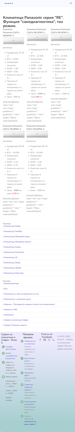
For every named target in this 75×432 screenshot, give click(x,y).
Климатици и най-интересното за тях (21, 294)
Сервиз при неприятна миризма (28, 387)
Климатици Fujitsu (12, 247)
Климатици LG (11, 257)
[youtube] (44, 340)
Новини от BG (10, 309)
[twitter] (49, 340)
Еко (6, 288)
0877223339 (11, 349)
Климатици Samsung (13, 273)
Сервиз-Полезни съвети (15, 325)
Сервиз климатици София (16, 320)
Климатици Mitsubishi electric (17, 241)
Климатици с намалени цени (17, 299)
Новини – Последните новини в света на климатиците (29, 304)
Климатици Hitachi (12, 267)
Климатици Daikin (12, 226)
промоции (9, 314)
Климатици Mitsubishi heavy (17, 236)
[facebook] (40, 340)
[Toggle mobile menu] (71, 3)
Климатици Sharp (12, 262)
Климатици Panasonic (14, 252)
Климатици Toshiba (13, 231)
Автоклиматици (11, 283)
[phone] (53, 340)
